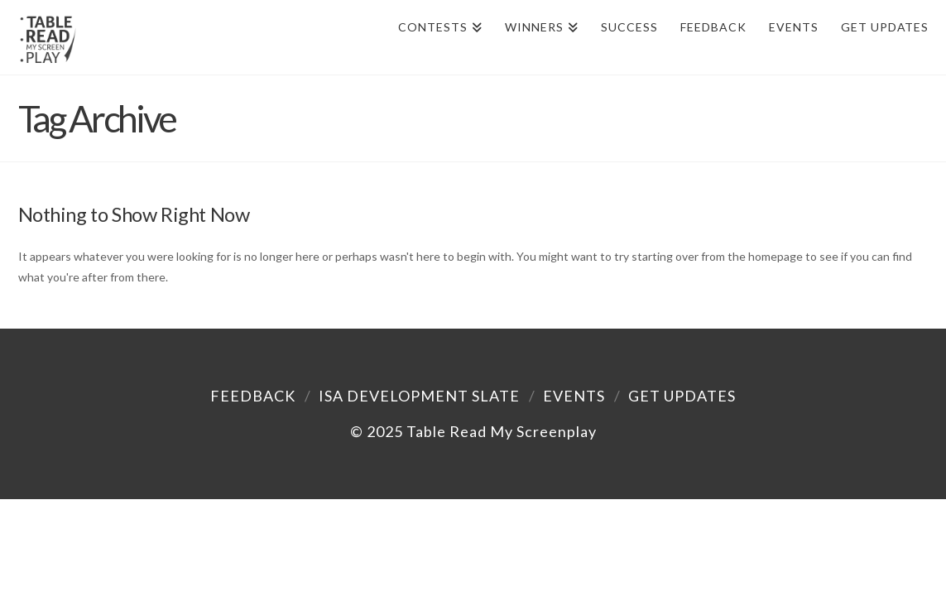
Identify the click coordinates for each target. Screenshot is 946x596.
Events (574, 396)
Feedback (252, 396)
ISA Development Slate (419, 396)
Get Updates (682, 396)
